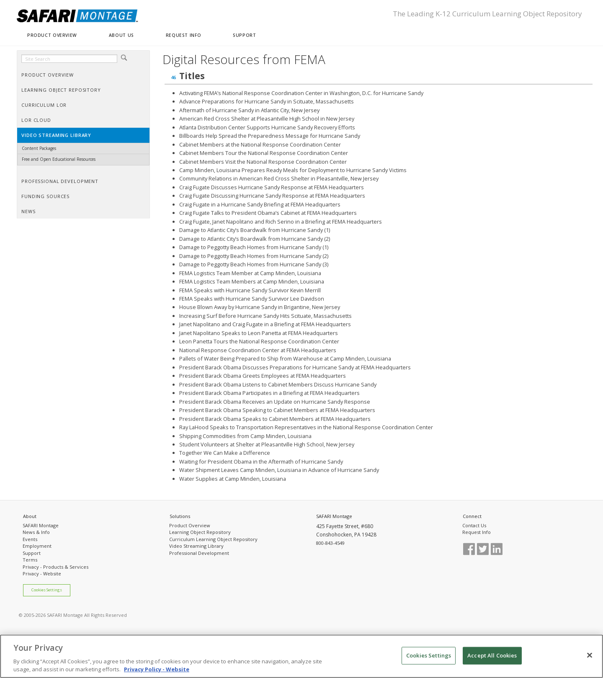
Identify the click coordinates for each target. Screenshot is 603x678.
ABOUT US (121, 35)
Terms (30, 560)
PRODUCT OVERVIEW (52, 35)
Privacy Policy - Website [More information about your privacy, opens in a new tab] (156, 671)
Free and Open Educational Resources (58, 159)
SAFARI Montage (41, 525)
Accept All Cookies (492, 657)
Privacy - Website (42, 573)
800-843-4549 (330, 543)
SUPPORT (244, 35)
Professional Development (199, 553)
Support (32, 553)
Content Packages (39, 148)
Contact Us (474, 525)
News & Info (36, 532)
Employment (37, 546)
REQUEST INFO (183, 35)
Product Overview (189, 525)
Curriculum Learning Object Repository (213, 539)
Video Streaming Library (196, 546)
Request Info (476, 532)
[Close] (589, 657)
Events (30, 539)
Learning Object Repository (200, 532)
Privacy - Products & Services (55, 567)
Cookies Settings (46, 590)
